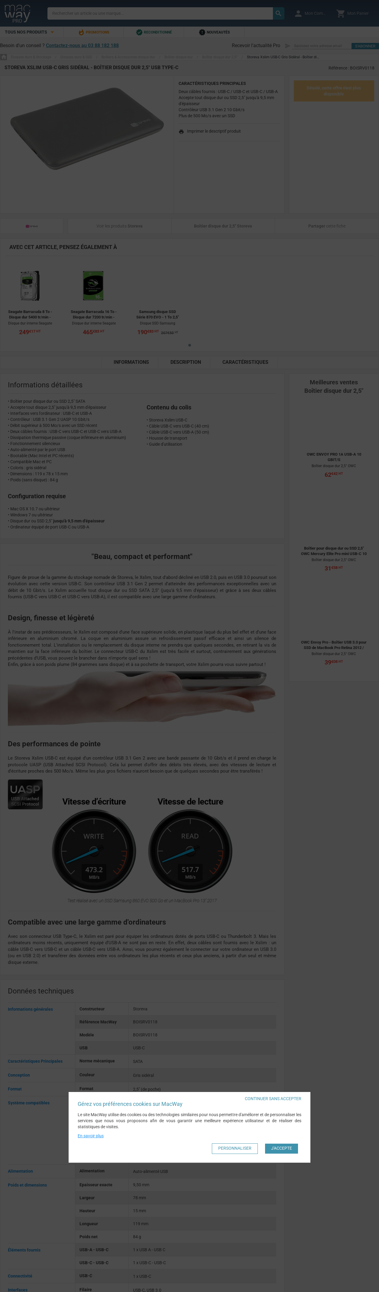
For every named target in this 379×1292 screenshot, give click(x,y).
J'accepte (281, 1148)
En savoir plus (91, 1135)
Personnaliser (234, 1148)
